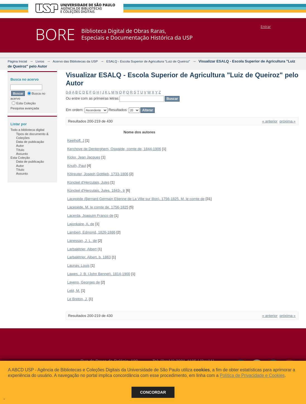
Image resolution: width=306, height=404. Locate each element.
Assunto (22, 153)
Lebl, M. (73, 290)
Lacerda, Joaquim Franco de (90, 215)
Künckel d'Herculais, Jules (88, 182)
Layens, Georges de (83, 282)
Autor (20, 145)
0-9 (68, 92)
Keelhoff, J (75, 140)
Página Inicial (17, 61)
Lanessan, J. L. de (82, 241)
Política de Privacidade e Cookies (252, 375)
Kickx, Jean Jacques (84, 157)
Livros (39, 61)
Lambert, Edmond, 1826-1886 (91, 232)
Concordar (153, 392)
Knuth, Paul (76, 165)
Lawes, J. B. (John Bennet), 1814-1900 (98, 274)
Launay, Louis (78, 265)
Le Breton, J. (77, 299)
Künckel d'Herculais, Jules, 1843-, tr (96, 190)
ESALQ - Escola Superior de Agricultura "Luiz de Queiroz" (148, 61)
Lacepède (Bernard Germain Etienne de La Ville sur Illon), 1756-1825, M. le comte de (136, 199)
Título (20, 150)
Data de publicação (30, 141)
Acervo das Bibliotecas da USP (75, 61)
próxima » (288, 121)
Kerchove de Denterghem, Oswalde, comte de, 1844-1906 (114, 149)
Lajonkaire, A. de (80, 224)
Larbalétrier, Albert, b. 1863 (89, 257)
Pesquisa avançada (24, 108)
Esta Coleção (24, 103)
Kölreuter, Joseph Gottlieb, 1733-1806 (97, 174)
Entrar (266, 26)
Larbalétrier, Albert (82, 249)
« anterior (270, 121)
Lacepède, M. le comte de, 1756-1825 (97, 207)
